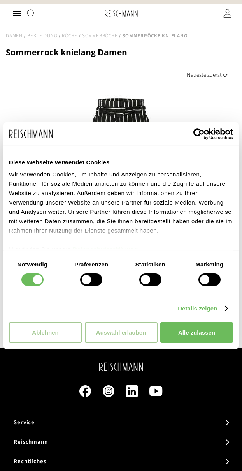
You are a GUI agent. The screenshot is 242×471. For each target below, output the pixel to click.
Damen (14, 35)
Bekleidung (42, 35)
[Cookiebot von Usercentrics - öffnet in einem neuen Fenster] (199, 133)
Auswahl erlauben (121, 332)
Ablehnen (45, 332)
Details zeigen (197, 308)
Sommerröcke (99, 35)
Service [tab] (24, 422)
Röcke (69, 35)
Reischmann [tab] (31, 442)
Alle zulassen (196, 332)
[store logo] (121, 13)
